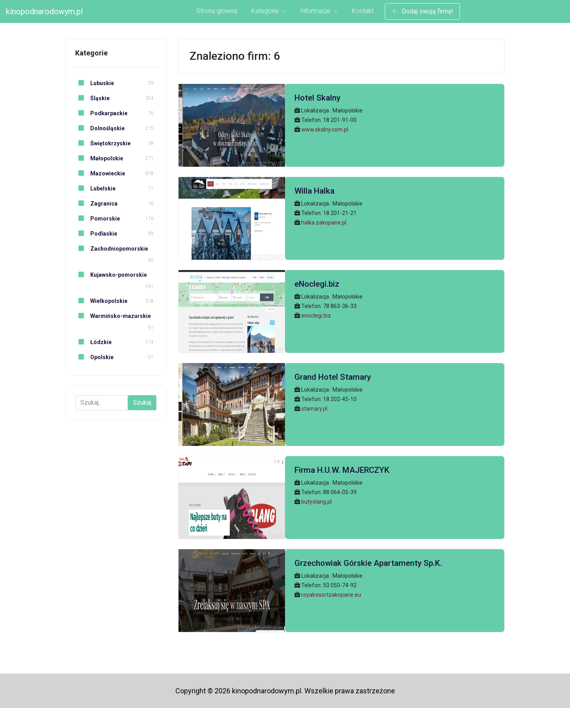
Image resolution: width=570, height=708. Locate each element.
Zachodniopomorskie (111, 249)
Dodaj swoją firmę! (422, 11)
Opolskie (94, 357)
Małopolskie (99, 158)
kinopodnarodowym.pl (44, 11)
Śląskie (92, 98)
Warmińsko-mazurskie (113, 316)
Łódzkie (93, 342)
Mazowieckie (100, 173)
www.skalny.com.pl (324, 129)
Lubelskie (95, 188)
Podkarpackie (101, 113)
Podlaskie (96, 233)
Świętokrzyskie (103, 143)
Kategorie (268, 11)
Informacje (319, 11)
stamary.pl (314, 408)
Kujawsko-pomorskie (111, 275)
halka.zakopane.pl (323, 222)
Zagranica (96, 203)
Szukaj (142, 402)
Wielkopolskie (101, 301)
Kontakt (363, 11)
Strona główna (216, 11)
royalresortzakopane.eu (331, 595)
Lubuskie (94, 83)
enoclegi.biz (316, 315)
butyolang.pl (316, 502)
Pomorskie (97, 218)
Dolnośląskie (100, 128)
